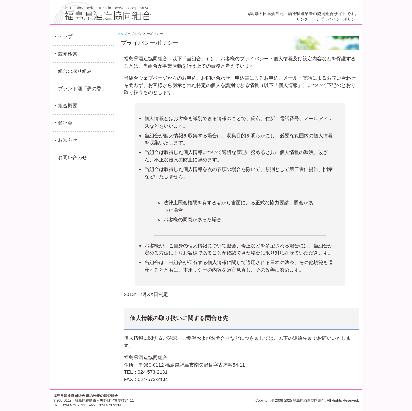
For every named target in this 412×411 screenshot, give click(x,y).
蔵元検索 (67, 54)
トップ (122, 33)
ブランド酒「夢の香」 (82, 88)
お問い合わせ (72, 157)
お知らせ (67, 140)
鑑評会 (65, 123)
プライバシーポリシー (339, 19)
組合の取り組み (75, 71)
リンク (302, 19)
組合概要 (67, 105)
